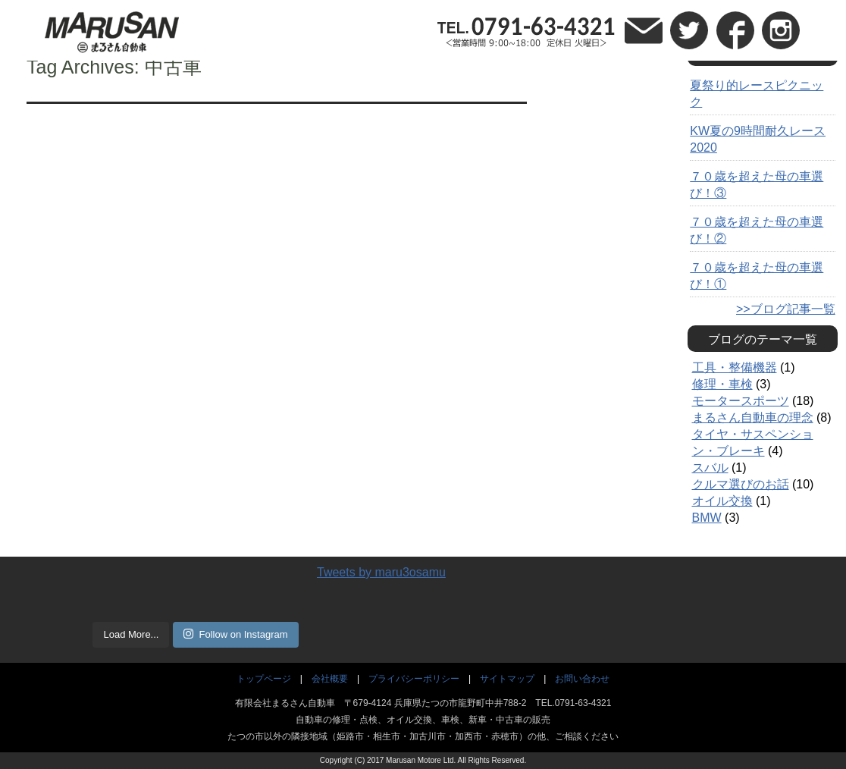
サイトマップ (507, 678)
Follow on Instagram (235, 634)
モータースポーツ (740, 400)
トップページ (264, 678)
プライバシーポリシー (413, 678)
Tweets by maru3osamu (381, 572)
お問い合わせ (582, 678)
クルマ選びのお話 (740, 484)
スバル (710, 467)
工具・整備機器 (734, 367)
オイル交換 (722, 500)
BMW (707, 517)
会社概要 (330, 678)
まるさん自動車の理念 (752, 417)
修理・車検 (722, 384)
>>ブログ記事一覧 (785, 309)
